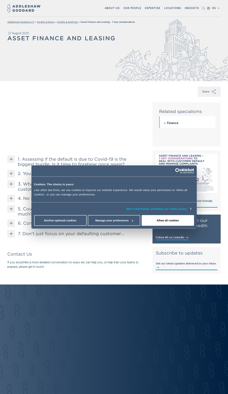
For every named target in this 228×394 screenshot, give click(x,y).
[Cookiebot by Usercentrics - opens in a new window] (178, 171)
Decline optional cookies (60, 220)
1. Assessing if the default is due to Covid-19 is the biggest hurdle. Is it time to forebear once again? (72, 162)
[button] (112, 8)
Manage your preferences (114, 220)
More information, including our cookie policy (156, 208)
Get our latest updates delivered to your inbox (186, 265)
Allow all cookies (168, 220)
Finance (172, 123)
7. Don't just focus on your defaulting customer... (71, 233)
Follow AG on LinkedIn (172, 237)
